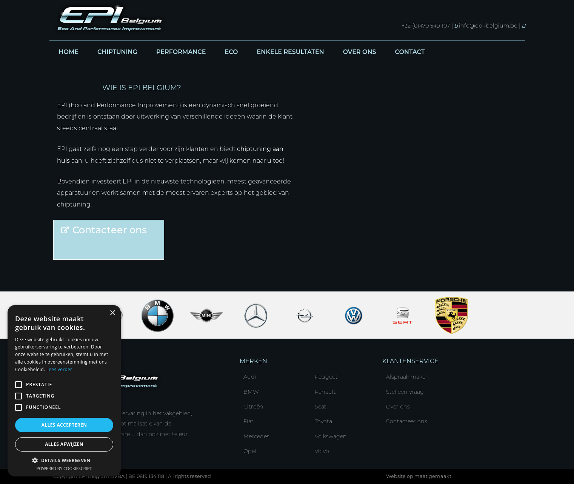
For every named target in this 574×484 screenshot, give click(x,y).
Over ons (359, 51)
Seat (320, 406)
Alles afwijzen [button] (64, 444)
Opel (249, 451)
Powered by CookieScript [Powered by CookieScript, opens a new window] (64, 468)
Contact (410, 51)
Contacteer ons (406, 421)
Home (68, 51)
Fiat (248, 421)
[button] (64, 460)
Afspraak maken (407, 376)
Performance (181, 51)
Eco (231, 51)
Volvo (322, 451)
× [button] (112, 313)
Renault (325, 391)
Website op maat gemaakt (418, 476)
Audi (249, 376)
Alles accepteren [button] (64, 425)
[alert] (64, 390)
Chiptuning (117, 51)
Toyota (323, 421)
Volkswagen (331, 436)
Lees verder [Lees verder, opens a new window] (59, 369)
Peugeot (326, 376)
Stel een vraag (405, 391)
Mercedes (256, 436)
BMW (251, 391)
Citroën (253, 406)
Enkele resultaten (290, 51)
